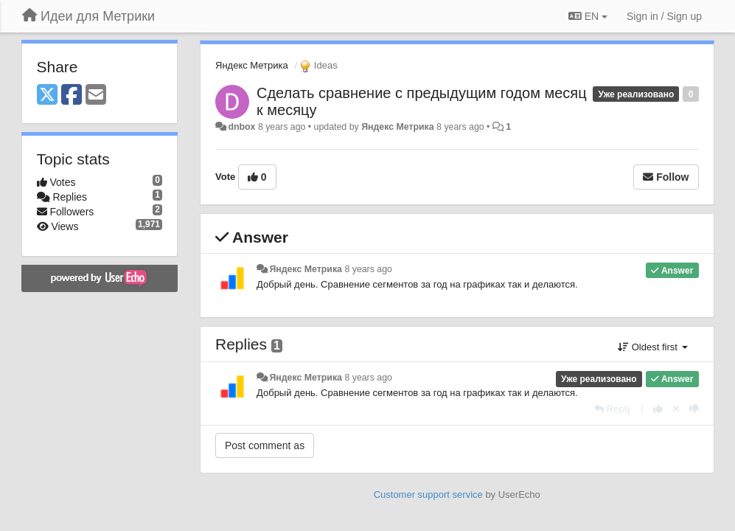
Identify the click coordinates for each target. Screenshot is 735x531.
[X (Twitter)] (47, 95)
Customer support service (428, 494)
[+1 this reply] (658, 408)
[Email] (96, 95)
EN (587, 16)
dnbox (241, 127)
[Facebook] (71, 95)
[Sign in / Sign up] (664, 16)
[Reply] (612, 408)
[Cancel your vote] (676, 408)
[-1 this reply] (694, 408)
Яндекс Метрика (251, 65)
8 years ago (368, 269)
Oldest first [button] (652, 347)
